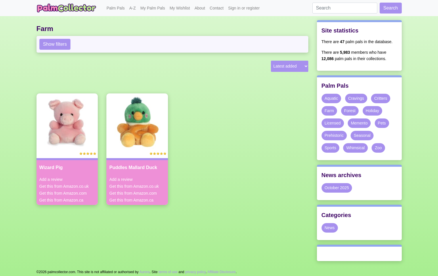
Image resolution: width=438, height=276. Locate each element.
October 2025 (337, 187)
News (330, 227)
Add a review (51, 179)
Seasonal (362, 135)
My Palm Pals (152, 8)
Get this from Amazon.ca (61, 200)
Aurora (144, 272)
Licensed (333, 123)
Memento (359, 123)
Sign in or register (244, 8)
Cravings (356, 98)
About (199, 8)
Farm (329, 110)
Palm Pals (116, 8)
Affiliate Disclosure (221, 272)
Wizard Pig (51, 167)
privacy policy (195, 272)
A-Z (132, 8)
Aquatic (331, 98)
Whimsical (355, 147)
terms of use (167, 272)
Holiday (372, 110)
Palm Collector (68, 8)
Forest (350, 110)
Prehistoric (334, 135)
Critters (380, 98)
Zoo (378, 147)
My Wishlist (180, 8)
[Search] (344, 8)
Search (390, 7)
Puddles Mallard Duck (133, 167)
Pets (382, 123)
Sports (330, 147)
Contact (216, 8)
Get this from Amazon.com (63, 193)
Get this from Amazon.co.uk (64, 186)
